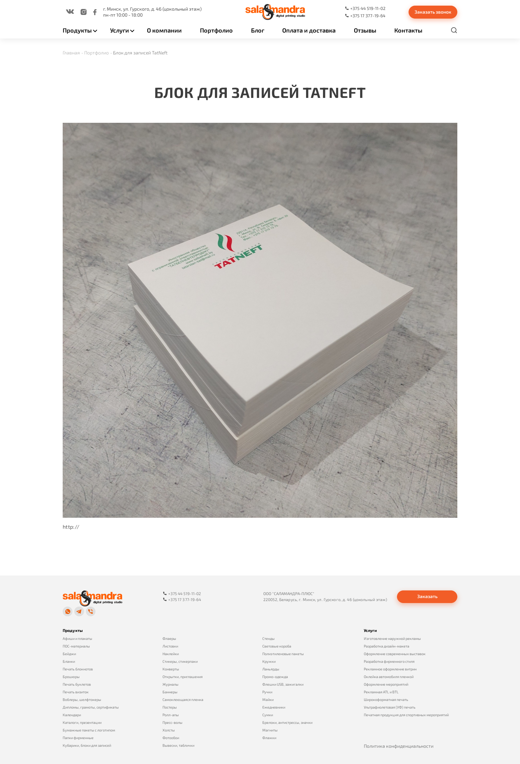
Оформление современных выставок (394, 653)
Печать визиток (76, 692)
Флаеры (169, 638)
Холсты (168, 730)
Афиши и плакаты (77, 638)
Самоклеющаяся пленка (182, 699)
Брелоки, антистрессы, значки (287, 722)
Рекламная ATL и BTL (381, 692)
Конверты (170, 669)
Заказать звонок (433, 12)
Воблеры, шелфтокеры (82, 699)
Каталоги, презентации (82, 722)
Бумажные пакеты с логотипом (89, 730)
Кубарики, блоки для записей (87, 745)
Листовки (170, 646)
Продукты (77, 30)
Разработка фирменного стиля (389, 661)
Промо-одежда (275, 676)
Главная (71, 52)
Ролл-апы (170, 715)
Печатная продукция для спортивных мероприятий (406, 715)
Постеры (169, 707)
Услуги (119, 30)
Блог (257, 30)
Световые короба (276, 646)
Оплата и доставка (309, 30)
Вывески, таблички (178, 745)
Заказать (427, 596)
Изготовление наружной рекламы (392, 638)
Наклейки (170, 653)
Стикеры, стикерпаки (180, 661)
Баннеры (169, 692)
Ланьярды (270, 669)
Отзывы (365, 30)
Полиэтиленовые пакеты (283, 653)
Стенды (268, 638)
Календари (72, 715)
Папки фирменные (78, 737)
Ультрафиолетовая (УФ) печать (390, 707)
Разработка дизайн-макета (386, 646)
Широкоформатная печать (386, 699)
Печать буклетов (77, 684)
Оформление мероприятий (386, 684)
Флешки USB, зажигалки (282, 684)
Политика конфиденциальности (398, 746)
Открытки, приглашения (182, 676)
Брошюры (71, 676)
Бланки (69, 661)
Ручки (267, 692)
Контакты (408, 30)
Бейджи (69, 653)
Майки (268, 699)
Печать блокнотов (78, 669)
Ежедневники (273, 707)
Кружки (269, 661)
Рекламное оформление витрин (390, 669)
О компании (164, 30)
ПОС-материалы (76, 646)
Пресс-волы (172, 722)
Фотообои (170, 737)
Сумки (267, 715)
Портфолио (216, 30)
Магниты (270, 730)
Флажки (269, 737)
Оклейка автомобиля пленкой (389, 676)
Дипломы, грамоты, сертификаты (91, 707)
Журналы (170, 684)
